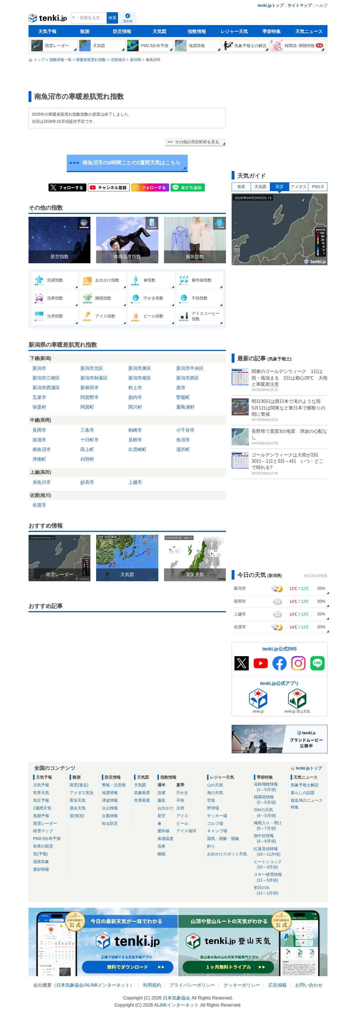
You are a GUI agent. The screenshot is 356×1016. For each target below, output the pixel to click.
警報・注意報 (114, 785)
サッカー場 (217, 815)
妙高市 (87, 482)
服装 (161, 800)
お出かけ (165, 808)
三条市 (87, 430)
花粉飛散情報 (270, 787)
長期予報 (41, 815)
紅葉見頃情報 (270, 851)
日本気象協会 (70, 985)
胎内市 (135, 397)
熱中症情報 (270, 838)
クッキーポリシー (242, 985)
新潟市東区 (139, 368)
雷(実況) (77, 815)
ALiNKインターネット (107, 985)
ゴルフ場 (215, 823)
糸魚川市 (42, 482)
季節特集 (271, 31)
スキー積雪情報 (270, 877)
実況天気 (78, 800)
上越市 (135, 482)
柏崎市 (135, 430)
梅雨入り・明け (270, 826)
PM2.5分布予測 (46, 838)
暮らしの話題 (303, 792)
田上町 (87, 449)
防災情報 (122, 31)
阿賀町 (87, 407)
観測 (84, 31)
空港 (211, 800)
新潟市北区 (91, 368)
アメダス (299, 186)
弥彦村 (39, 407)
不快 (180, 800)
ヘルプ (321, 5)
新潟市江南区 (46, 378)
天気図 (159, 31)
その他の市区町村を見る (197, 142)
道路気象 (41, 861)
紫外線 (163, 831)
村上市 (135, 387)
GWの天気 (270, 812)
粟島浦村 (185, 407)
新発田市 (89, 387)
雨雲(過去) (79, 785)
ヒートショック (270, 864)
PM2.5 (317, 186)
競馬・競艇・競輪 (223, 838)
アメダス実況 (82, 792)
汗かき (182, 792)
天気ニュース (309, 31)
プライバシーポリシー (192, 985)
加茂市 (39, 439)
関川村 (135, 407)
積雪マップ (43, 831)
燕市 (180, 387)
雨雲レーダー (45, 823)
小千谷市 (185, 430)
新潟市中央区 (190, 368)
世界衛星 (142, 800)
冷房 (180, 808)
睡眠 (161, 854)
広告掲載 (277, 985)
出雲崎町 (137, 449)
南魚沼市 (42, 449)
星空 (161, 815)
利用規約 (152, 985)
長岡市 (39, 430)
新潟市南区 (139, 378)
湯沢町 (183, 449)
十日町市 (89, 439)
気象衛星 (142, 792)
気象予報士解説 (305, 785)
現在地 (127, 21)
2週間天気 (42, 808)
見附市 (135, 439)
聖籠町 (183, 397)
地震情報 (110, 792)
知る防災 (110, 823)
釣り (211, 846)
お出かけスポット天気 (227, 854)
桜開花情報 (270, 800)
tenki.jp (48, 19)
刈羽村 (87, 459)
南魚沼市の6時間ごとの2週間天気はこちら (131, 163)
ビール (182, 823)
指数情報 (197, 31)
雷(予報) (40, 854)
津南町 (39, 459)
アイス (182, 815)
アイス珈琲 (186, 831)
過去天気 (78, 808)
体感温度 (165, 838)
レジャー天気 (234, 31)
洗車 (161, 846)
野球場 (213, 808)
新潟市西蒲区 (46, 387)
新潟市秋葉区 (94, 378)
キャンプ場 (217, 831)
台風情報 (110, 815)
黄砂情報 (41, 869)
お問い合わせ (309, 985)
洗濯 (161, 792)
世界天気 (41, 792)
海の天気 (215, 792)
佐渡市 (39, 505)
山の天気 (215, 785)
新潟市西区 (187, 378)
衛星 (241, 186)
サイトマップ (300, 5)
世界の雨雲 (43, 846)
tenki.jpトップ (271, 5)
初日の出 (270, 890)
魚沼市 (183, 439)
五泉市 (39, 397)
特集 (295, 807)
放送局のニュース (307, 800)
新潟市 (39, 368)
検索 (112, 18)
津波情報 (110, 800)
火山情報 (110, 808)
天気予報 (47, 31)
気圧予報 (41, 800)
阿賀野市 (89, 397)
